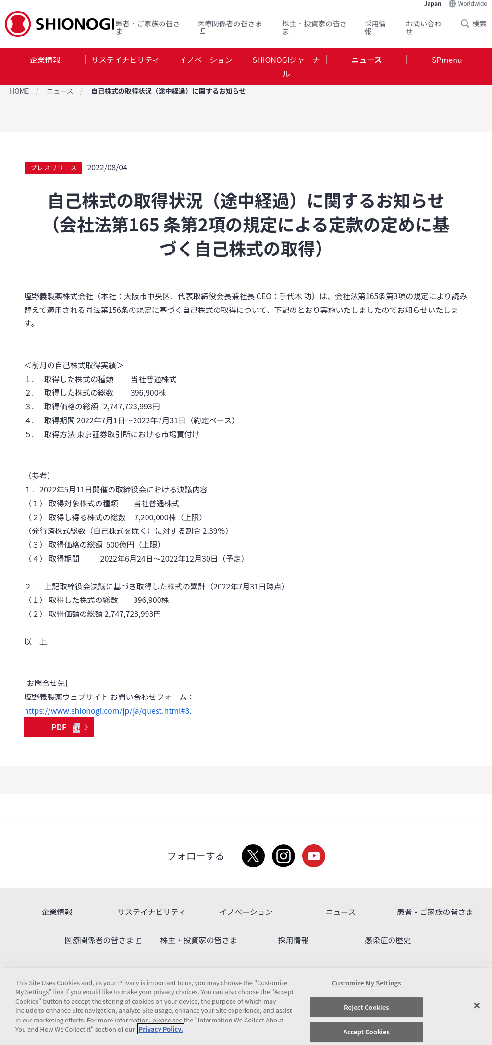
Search (468, 23)
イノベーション (206, 59)
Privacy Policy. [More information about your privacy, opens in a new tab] (160, 1028)
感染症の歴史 (388, 940)
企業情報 (45, 59)
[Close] (476, 1005)
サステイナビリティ (125, 59)
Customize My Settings (366, 982)
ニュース (366, 59)
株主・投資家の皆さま (314, 27)
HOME (19, 91)
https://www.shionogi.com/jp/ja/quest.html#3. (108, 710)
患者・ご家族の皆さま (147, 27)
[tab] (45, 66)
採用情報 (375, 27)
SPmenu (447, 59)
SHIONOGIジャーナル (286, 66)
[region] (246, 1006)
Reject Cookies (366, 1007)
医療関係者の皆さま (229, 27)
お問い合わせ (424, 27)
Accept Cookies (367, 1031)
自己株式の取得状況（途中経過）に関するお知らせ (168, 91)
